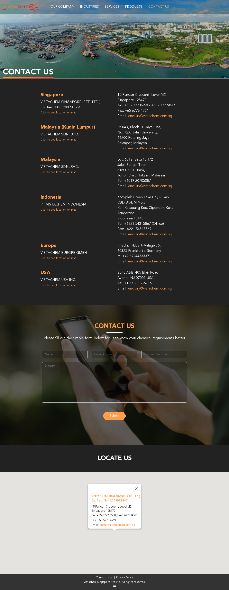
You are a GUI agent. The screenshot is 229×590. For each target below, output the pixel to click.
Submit (114, 415)
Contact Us (158, 6)
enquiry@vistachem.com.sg (150, 116)
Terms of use (104, 577)
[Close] (136, 488)
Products (133, 6)
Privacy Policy (124, 577)
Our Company (62, 6)
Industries (89, 6)
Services (112, 6)
